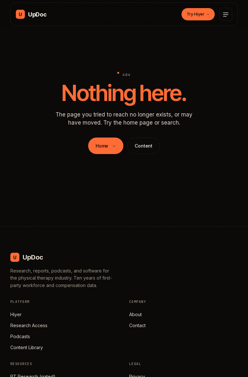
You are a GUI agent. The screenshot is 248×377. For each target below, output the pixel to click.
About (135, 314)
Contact (137, 325)
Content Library (26, 347)
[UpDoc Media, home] (31, 14)
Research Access (28, 325)
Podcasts (20, 336)
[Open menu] (225, 14)
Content (143, 146)
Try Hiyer (198, 14)
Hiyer (16, 314)
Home (106, 145)
